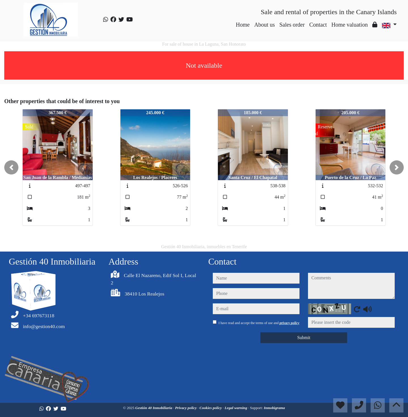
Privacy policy (186, 408)
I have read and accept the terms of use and (258, 323)
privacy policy (289, 323)
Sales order (292, 25)
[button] (11, 167)
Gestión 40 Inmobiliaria (154, 408)
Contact (318, 25)
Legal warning (236, 408)
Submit (303, 337)
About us (264, 25)
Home (243, 25)
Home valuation (350, 25)
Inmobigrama (274, 408)
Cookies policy (211, 408)
